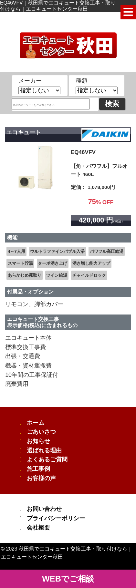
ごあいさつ (41, 431)
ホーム (35, 422)
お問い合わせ (44, 509)
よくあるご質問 (47, 459)
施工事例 (38, 469)
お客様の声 (41, 478)
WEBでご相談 (68, 578)
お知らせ (38, 441)
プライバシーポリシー (56, 518)
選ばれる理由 (44, 450)
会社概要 (38, 527)
